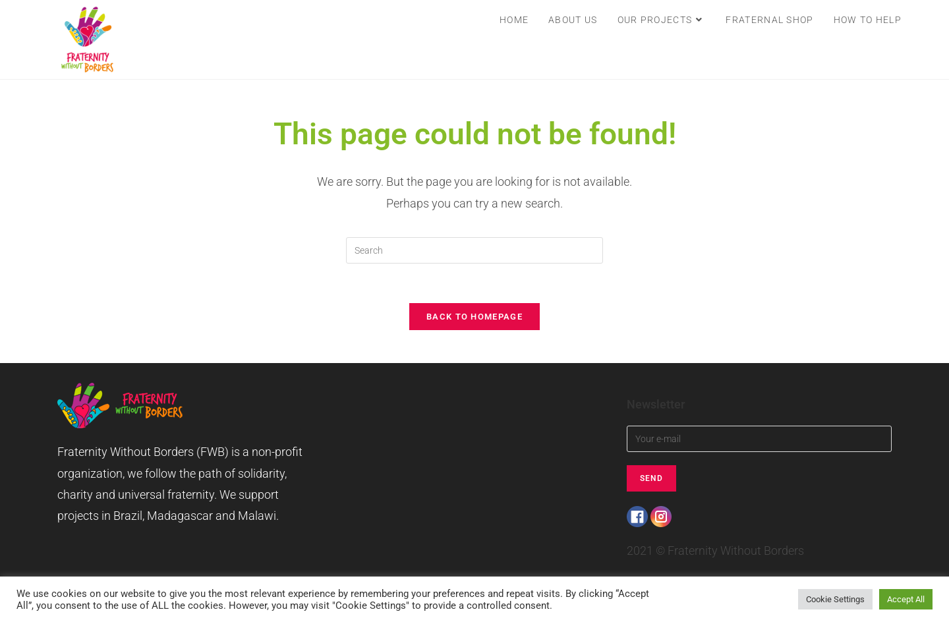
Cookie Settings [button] (835, 599)
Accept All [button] (906, 599)
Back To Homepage (474, 317)
